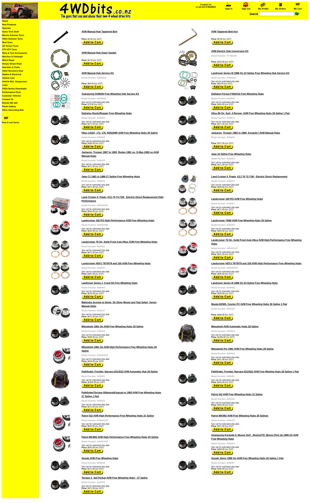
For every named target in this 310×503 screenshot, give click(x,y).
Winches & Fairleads (12, 56)
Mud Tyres (7, 42)
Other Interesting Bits (13, 110)
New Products (9, 24)
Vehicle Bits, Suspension (14, 81)
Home (5, 21)
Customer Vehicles (11, 96)
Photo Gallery (9, 106)
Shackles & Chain (11, 67)
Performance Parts (11, 92)
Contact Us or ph (206, 5)
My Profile (263, 8)
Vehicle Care (8, 78)
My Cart (297, 8)
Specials (6, 28)
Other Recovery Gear (12, 71)
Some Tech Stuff (10, 31)
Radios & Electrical (11, 74)
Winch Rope (8, 60)
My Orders (280, 8)
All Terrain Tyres (10, 46)
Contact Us (7, 99)
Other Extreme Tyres (12, 39)
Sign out (246, 8)
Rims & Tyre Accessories (14, 53)
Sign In (228, 8)
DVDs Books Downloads (14, 88)
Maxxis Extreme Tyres (13, 35)
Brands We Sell (9, 103)
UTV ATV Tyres (9, 49)
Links (5, 85)
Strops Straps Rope (12, 64)
